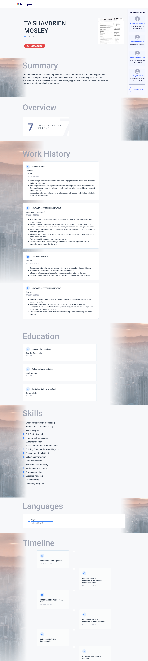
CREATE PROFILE (137, 89)
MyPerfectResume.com (72, 658)
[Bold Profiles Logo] (24, 4)
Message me (34, 46)
